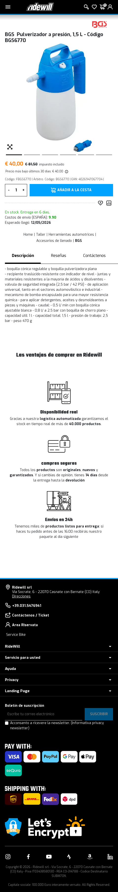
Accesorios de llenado (54, 240)
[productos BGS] (99, 24)
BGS (78, 240)
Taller (40, 234)
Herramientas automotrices (71, 234)
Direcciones (21, 596)
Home (28, 234)
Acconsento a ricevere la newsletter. (57, 726)
